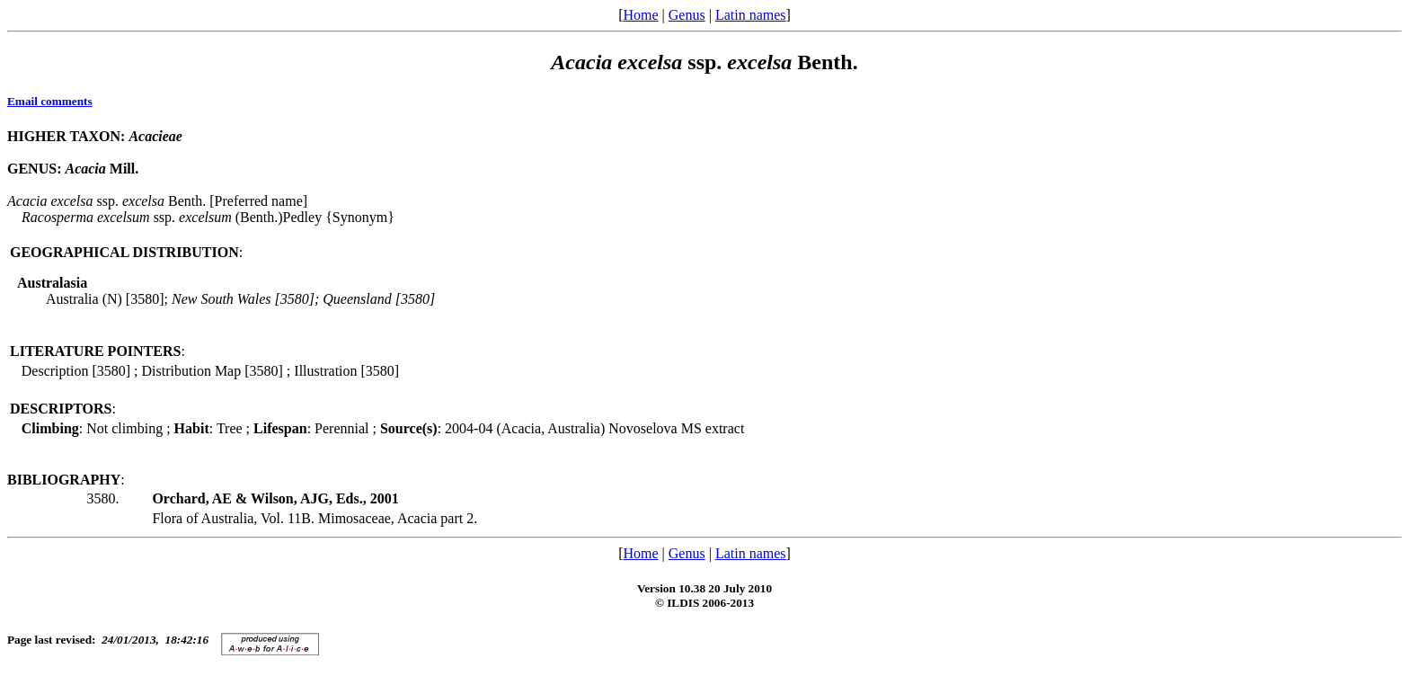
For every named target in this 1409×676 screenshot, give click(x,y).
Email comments (50, 101)
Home (640, 14)
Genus (687, 14)
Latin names (750, 14)
